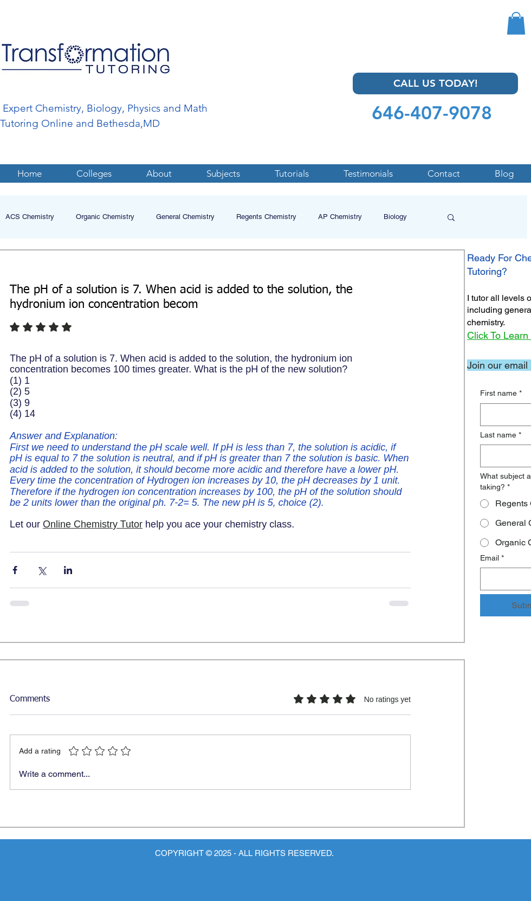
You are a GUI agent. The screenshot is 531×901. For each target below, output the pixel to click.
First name (501, 393)
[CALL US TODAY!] (435, 83)
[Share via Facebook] (15, 570)
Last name (500, 435)
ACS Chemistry (29, 217)
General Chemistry (185, 217)
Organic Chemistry (105, 217)
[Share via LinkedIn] (68, 570)
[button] (516, 23)
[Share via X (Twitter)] (41, 570)
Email (492, 558)
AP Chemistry (340, 217)
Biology (395, 217)
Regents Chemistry (266, 217)
